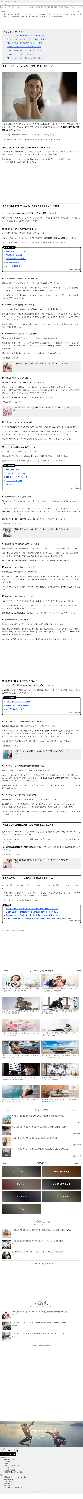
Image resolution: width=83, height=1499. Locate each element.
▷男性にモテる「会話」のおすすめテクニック (24, 50)
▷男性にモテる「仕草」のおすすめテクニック (24, 47)
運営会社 (7, 1463)
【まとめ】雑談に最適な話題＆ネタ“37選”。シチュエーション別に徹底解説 (37, 1241)
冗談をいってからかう (14, 481)
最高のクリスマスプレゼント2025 (15, 1477)
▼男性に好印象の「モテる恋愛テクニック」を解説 (23, 43)
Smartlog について (10, 1459)
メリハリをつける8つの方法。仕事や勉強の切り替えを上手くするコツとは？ (38, 1333)
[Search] (81, 2)
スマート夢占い (9, 1481)
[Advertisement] (20, 948)
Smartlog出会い (9, 1479)
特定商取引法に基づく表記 (13, 1472)
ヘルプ (6, 1468)
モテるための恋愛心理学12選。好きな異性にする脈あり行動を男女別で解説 (38, 1116)
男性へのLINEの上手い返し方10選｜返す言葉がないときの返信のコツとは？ (34, 915)
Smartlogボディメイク (11, 1483)
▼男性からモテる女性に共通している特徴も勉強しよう (25, 58)
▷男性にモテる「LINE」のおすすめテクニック (24, 54)
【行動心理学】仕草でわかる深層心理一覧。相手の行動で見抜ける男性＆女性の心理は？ (42, 1230)
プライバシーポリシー (11, 1465)
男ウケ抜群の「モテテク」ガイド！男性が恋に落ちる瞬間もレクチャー (32, 909)
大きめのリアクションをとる (16, 473)
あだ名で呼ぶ (11, 484)
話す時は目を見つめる (14, 255)
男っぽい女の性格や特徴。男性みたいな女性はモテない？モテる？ (34, 1138)
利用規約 (7, 1461)
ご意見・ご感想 (9, 1470)
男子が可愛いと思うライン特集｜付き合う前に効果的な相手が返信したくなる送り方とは (38, 918)
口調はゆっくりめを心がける (16, 477)
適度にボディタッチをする (16, 251)
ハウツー (25, 7)
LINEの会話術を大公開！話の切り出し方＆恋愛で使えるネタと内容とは (32, 912)
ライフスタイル (14, 7)
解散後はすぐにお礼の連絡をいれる (19, 705)
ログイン (3, 4)
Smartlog (3, 7)
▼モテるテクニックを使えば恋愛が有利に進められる (24, 35)
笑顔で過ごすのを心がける (16, 259)
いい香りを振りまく (13, 262)
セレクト (7, 1485)
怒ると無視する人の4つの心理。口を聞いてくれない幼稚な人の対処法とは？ (38, 1252)
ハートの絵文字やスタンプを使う (18, 702)
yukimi (4, 11)
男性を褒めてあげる (13, 470)
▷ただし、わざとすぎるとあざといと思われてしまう (26, 39)
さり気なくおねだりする (15, 709)
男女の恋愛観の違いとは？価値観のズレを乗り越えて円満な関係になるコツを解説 (40, 1312)
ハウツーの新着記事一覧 (41, 1345)
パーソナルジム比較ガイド (13, 1488)
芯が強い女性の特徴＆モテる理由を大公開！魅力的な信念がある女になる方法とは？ (40, 1149)
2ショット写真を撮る (14, 266)
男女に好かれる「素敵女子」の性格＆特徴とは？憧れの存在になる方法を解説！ (39, 1127)
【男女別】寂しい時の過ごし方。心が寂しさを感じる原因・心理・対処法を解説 (39, 1322)
